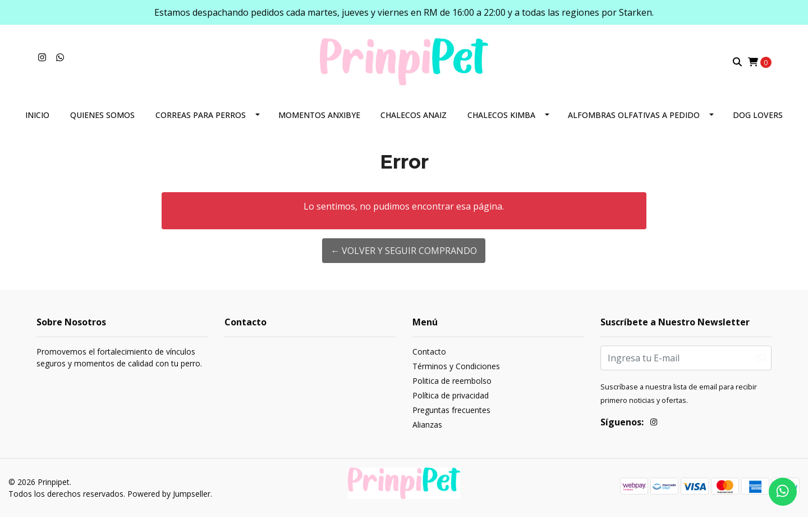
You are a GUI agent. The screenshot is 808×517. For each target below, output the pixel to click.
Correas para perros (200, 115)
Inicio (37, 115)
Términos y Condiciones (456, 366)
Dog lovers (758, 115)
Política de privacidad (450, 395)
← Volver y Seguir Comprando (403, 250)
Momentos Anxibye (319, 115)
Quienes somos (102, 115)
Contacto (429, 351)
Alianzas (427, 424)
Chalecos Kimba (501, 115)
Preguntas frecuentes (451, 410)
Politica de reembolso (452, 380)
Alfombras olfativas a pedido (634, 115)
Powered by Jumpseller (168, 493)
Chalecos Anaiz (413, 115)
